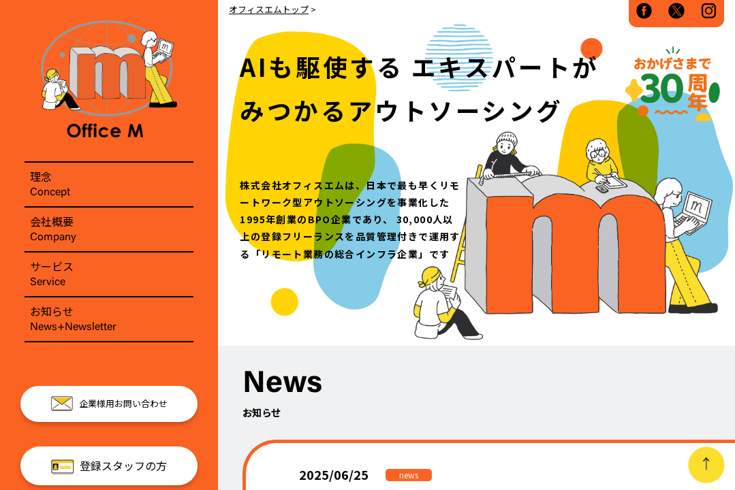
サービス (109, 274)
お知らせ (109, 319)
